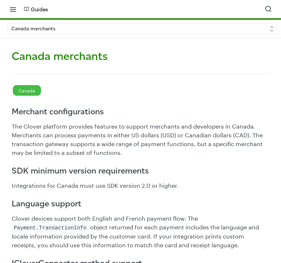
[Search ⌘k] (268, 9)
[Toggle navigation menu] (12, 9)
